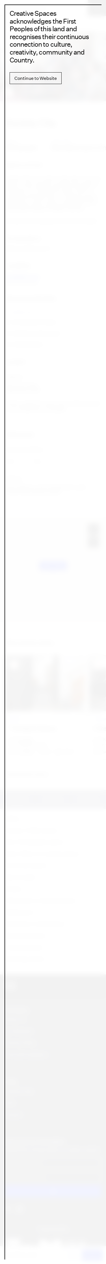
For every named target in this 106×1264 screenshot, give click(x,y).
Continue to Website (35, 78)
